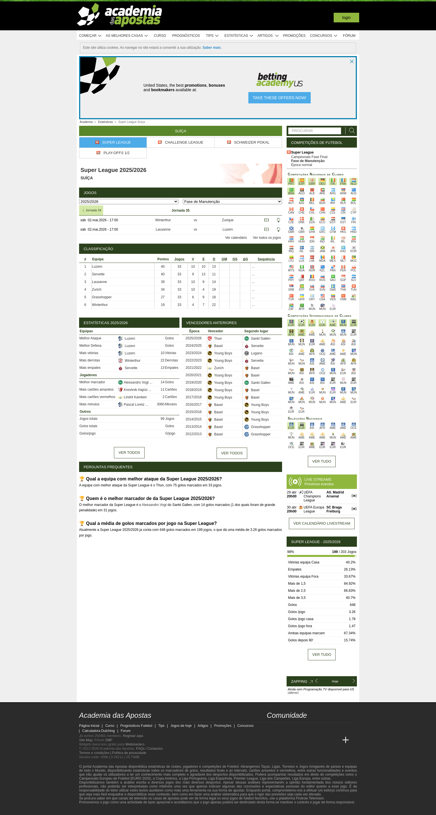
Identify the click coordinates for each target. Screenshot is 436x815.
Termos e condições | (95, 753)
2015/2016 (194, 412)
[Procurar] (350, 130)
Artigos (268, 35)
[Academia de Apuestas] (303, 740)
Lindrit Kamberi (132, 397)
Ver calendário (236, 238)
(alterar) (293, 692)
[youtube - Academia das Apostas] (293, 728)
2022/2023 (194, 360)
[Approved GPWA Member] (116, 810)
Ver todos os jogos (267, 238)
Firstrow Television (309, 798)
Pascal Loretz (131, 405)
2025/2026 (194, 338)
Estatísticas (239, 35)
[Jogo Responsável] (156, 810)
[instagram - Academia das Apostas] (314, 728)
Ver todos (129, 452)
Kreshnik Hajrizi (133, 390)
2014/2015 (194, 419)
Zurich (96, 289)
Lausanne (163, 229)
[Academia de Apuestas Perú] (335, 740)
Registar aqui (133, 736)
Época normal (301, 165)
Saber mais (212, 48)
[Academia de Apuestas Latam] (314, 740)
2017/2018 (194, 397)
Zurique (228, 220)
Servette (98, 274)
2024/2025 (194, 346)
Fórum (349, 36)
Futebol (233, 767)
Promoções (294, 36)
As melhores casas (127, 35)
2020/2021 (194, 375)
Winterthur (163, 220)
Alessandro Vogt (134, 382)
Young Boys (220, 353)
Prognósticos (186, 36)
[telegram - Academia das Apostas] (324, 728)
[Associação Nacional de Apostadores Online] (132, 810)
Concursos (324, 35)
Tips (212, 35)
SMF (108, 740)
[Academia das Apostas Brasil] (282, 740)
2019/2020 (194, 382)
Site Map (85, 740)
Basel (215, 346)
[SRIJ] (177, 810)
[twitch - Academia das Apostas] (271, 728)
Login (346, 17)
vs (195, 220)
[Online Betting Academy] (293, 740)
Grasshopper (101, 297)
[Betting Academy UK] (324, 740)
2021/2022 (194, 368)
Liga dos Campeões (275, 778)
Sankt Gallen (257, 339)
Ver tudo (321, 461)
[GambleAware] (93, 810)
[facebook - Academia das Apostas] (303, 728)
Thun (215, 339)
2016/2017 (194, 405)
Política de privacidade (129, 753)
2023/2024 (194, 353)
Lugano (253, 353)
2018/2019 (194, 390)
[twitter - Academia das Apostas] (282, 728)
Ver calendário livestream (321, 523)
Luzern (228, 229)
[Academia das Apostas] (271, 740)
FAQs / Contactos (149, 749)
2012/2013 (194, 434)
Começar (90, 35)
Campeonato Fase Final (309, 157)
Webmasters (134, 744)
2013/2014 (194, 427)
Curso (160, 36)
